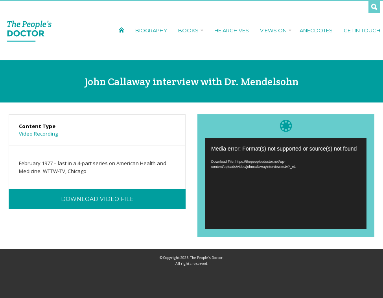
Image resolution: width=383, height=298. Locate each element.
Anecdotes (316, 30)
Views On (274, 30)
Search (374, 7)
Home (121, 30)
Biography (151, 30)
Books (189, 30)
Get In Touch (362, 30)
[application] (285, 183)
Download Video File (97, 199)
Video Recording (38, 133)
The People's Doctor (29, 31)
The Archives (230, 30)
